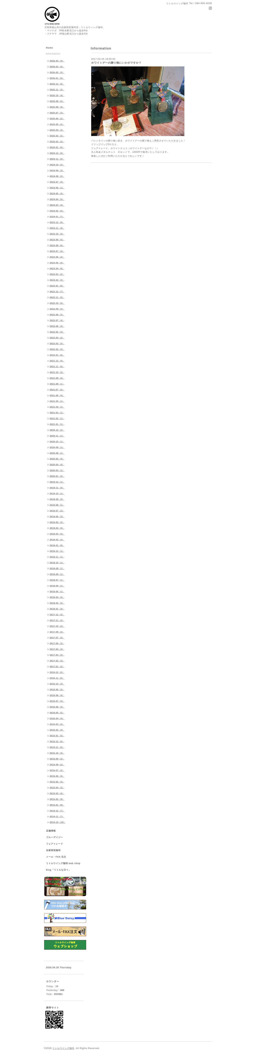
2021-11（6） (57, 366)
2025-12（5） (57, 84)
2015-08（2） (57, 764)
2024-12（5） (57, 153)
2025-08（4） (57, 107)
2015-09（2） (57, 759)
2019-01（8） (57, 545)
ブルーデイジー (54, 837)
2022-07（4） (57, 320)
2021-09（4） (57, 378)
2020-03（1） (57, 470)
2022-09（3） (57, 309)
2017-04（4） (57, 649)
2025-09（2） (57, 101)
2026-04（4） (57, 61)
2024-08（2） (57, 176)
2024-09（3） (57, 170)
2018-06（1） (57, 586)
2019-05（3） (57, 522)
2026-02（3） (57, 72)
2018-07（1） (57, 580)
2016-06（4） (57, 707)
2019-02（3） (57, 539)
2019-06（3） (57, 516)
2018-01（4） (57, 609)
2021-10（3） (57, 372)
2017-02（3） (57, 661)
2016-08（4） (57, 695)
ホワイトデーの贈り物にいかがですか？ (116, 62)
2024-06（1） (57, 188)
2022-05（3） (57, 332)
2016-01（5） (57, 736)
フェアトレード (54, 844)
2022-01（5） (57, 355)
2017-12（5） (57, 614)
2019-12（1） (57, 482)
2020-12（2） (57, 430)
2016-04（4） (57, 718)
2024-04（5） (57, 199)
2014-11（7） (57, 816)
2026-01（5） (57, 78)
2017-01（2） (57, 666)
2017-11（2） (57, 620)
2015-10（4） (57, 753)
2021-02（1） (57, 418)
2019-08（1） (57, 505)
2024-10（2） (57, 165)
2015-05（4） (57, 782)
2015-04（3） (57, 788)
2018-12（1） (57, 551)
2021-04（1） (57, 407)
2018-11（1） (57, 557)
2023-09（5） (57, 240)
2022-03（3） (57, 343)
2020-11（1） (57, 436)
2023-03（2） (57, 274)
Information (53, 53)
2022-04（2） (57, 338)
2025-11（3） (57, 90)
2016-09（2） (57, 689)
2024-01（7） (57, 216)
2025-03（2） (57, 136)
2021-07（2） (57, 390)
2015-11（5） (57, 747)
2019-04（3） (57, 528)
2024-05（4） (57, 193)
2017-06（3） (57, 643)
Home (49, 48)
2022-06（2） (57, 326)
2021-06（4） (57, 395)
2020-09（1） (57, 447)
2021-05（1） (57, 401)
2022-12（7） (57, 291)
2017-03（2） (57, 655)
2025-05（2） (57, 124)
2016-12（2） (57, 672)
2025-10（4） (57, 95)
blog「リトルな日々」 (58, 870)
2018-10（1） (57, 563)
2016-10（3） (57, 684)
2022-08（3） (57, 315)
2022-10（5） (57, 303)
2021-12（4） (57, 361)
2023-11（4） (57, 228)
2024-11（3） (57, 159)
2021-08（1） (57, 384)
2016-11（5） (57, 678)
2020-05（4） (57, 459)
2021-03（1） (57, 413)
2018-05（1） (57, 591)
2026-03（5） (57, 66)
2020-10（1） (57, 441)
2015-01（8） (57, 805)
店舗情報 (51, 830)
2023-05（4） (57, 263)
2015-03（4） (57, 793)
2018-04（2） (57, 597)
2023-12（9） (57, 222)
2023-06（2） (57, 257)
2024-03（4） (57, 205)
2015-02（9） (57, 799)
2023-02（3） (57, 280)
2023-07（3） (57, 251)
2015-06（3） (57, 776)
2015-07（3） (57, 770)
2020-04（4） (57, 464)
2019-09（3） (57, 499)
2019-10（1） (57, 493)
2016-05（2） (57, 713)
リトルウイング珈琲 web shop (63, 863)
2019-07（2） (57, 511)
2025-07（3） (57, 113)
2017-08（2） (57, 632)
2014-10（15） (58, 822)
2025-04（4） (57, 130)
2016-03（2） (57, 724)
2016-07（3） (57, 701)
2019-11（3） (57, 488)
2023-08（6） (57, 245)
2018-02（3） (57, 603)
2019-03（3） (57, 534)
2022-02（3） (57, 349)
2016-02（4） (57, 730)
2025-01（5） (57, 147)
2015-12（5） (57, 741)
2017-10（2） (57, 626)
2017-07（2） (57, 638)
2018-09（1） (57, 568)
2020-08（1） (57, 453)
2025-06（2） (57, 118)
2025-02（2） (57, 141)
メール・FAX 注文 (56, 857)
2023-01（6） (57, 286)
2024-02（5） (57, 211)
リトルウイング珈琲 (63, 1048)
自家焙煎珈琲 (53, 850)
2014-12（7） (57, 811)
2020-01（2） (57, 476)
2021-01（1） (57, 424)
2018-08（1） (57, 574)
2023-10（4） (57, 234)
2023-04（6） (57, 268)
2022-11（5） (57, 297)
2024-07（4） (57, 182)
